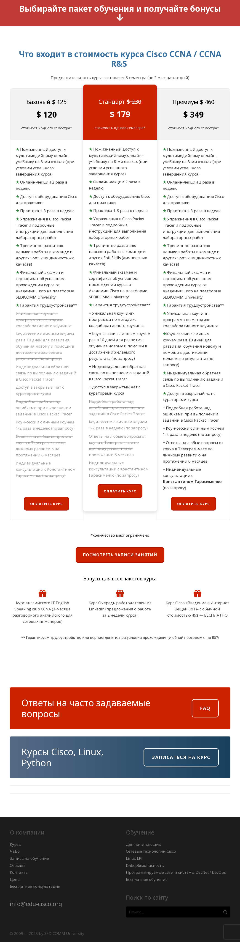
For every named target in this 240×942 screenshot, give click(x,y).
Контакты (19, 872)
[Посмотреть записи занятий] (120, 555)
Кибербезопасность (145, 865)
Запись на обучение (29, 858)
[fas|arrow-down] (120, 18)
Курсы (16, 844)
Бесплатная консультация (35, 886)
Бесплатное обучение (147, 879)
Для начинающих (143, 844)
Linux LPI (134, 858)
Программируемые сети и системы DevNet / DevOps (176, 872)
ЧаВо (15, 851)
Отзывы (17, 865)
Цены (15, 879)
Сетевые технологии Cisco (151, 851)
